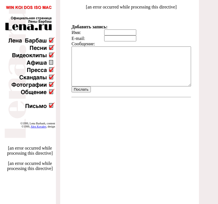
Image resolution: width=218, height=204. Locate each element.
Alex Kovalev (38, 126)
